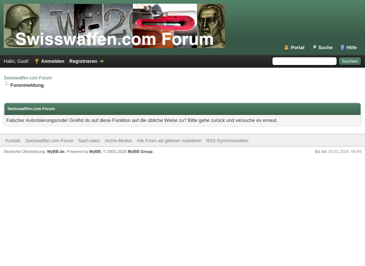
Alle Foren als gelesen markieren (169, 140)
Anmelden (53, 61)
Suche (325, 47)
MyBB (95, 151)
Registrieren (83, 61)
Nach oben (89, 140)
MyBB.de (56, 151)
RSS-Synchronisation (227, 140)
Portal (298, 47)
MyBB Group (140, 151)
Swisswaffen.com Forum (28, 78)
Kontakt (13, 140)
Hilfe (352, 47)
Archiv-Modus (118, 140)
